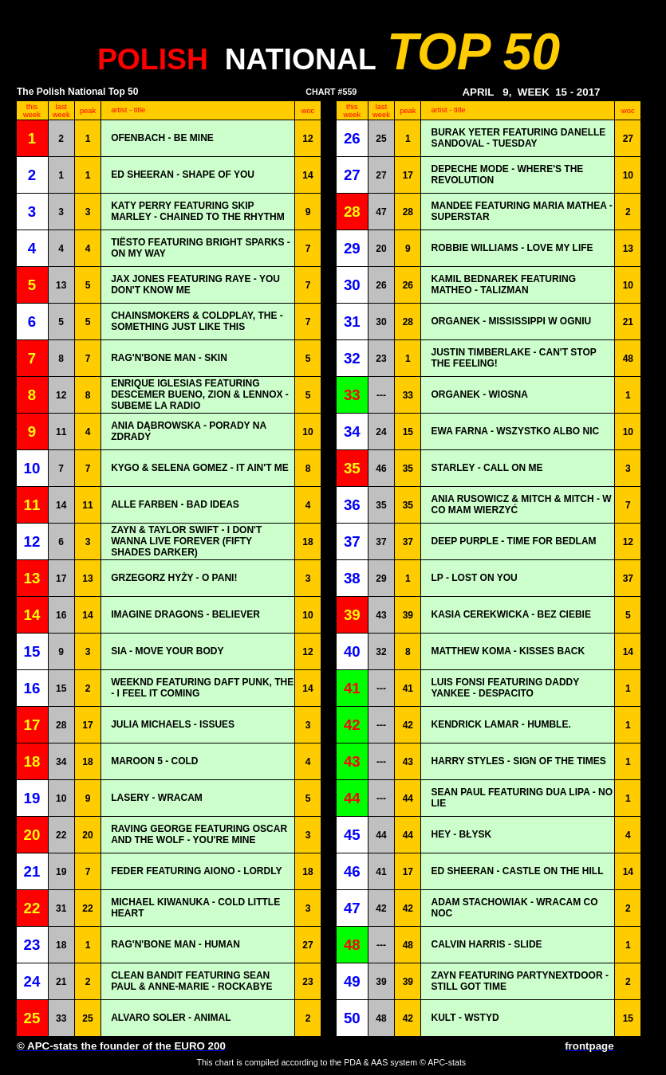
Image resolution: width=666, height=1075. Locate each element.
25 (381, 138)
